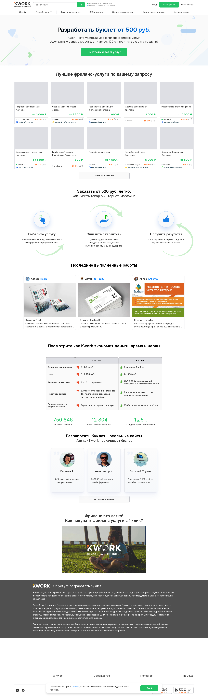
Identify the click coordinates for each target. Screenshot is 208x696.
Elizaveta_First (23, 119)
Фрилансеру (187, 4)
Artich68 (166, 165)
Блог (99, 652)
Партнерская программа (109, 657)
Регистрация (169, 4)
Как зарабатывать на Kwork (147, 668)
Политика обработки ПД (65, 662)
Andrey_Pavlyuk (133, 165)
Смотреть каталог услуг (104, 52)
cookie (76, 686)
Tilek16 (57, 119)
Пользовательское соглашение (68, 657)
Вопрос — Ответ (182, 652)
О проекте (58, 652)
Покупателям (140, 652)
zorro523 (167, 119)
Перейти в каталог (104, 175)
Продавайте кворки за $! (146, 662)
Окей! (149, 688)
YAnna (129, 121)
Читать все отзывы (104, 499)
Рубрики (138, 673)
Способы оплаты (61, 668)
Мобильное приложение (146, 678)
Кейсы (100, 662)
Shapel (93, 119)
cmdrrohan (58, 166)
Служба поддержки (184, 657)
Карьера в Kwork (61, 673)
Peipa (92, 165)
